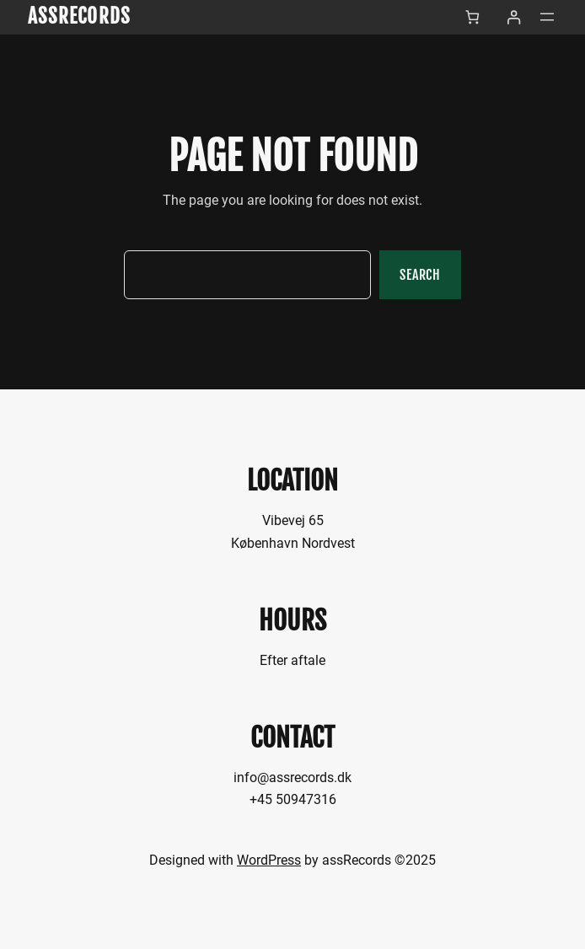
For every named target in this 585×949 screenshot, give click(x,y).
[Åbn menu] (547, 17)
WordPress (269, 860)
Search (420, 274)
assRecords (79, 16)
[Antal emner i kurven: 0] (472, 17)
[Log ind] (513, 17)
